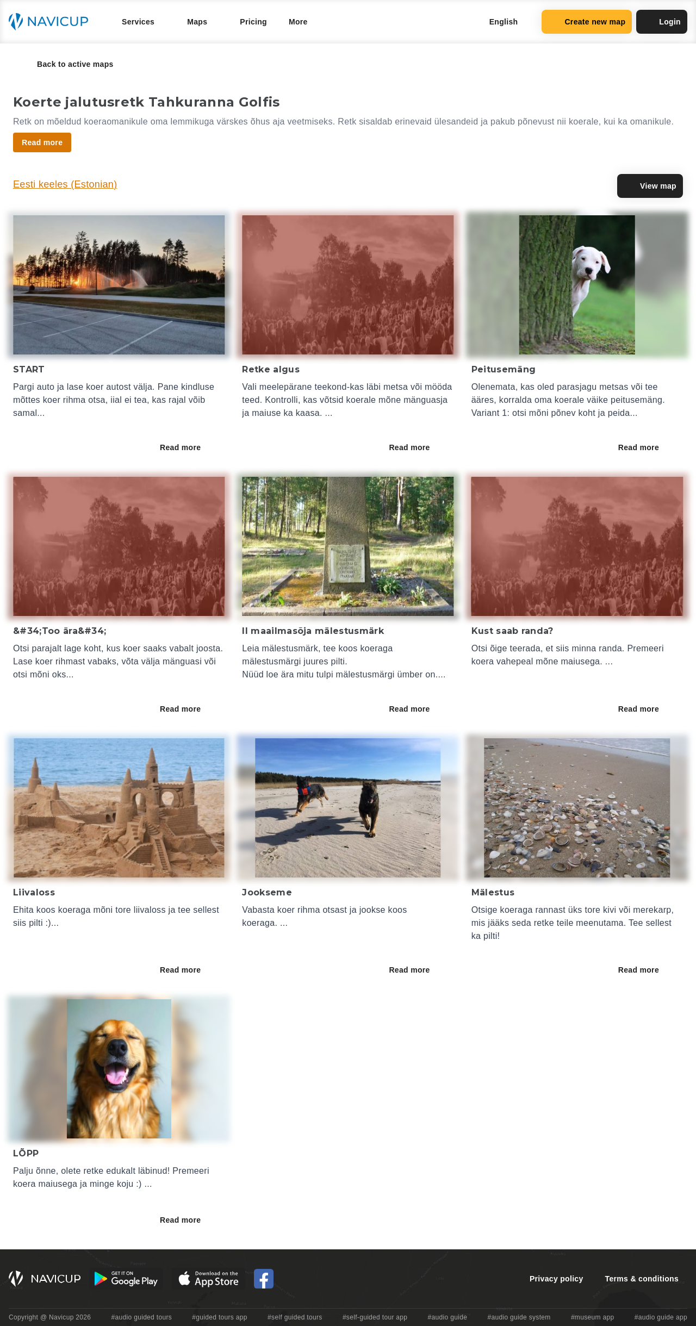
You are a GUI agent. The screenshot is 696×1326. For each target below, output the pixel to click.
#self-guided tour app (375, 1317)
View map (650, 185)
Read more (188, 447)
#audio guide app (661, 1317)
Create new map (586, 21)
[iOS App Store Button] (208, 1279)
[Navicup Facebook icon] (264, 1278)
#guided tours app (219, 1317)
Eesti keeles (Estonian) (65, 184)
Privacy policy (556, 1278)
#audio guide (448, 1317)
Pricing (253, 21)
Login (662, 21)
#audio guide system (518, 1317)
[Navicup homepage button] (52, 21)
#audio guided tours (141, 1317)
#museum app (592, 1317)
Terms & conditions (642, 1278)
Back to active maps (68, 64)
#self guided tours (295, 1317)
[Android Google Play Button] (126, 1279)
